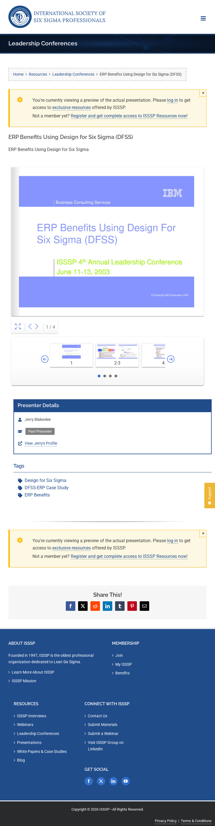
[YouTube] (125, 781)
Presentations (29, 742)
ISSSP (104, 809)
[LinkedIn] (113, 781)
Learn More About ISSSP (33, 672)
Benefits (122, 673)
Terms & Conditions (196, 821)
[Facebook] (89, 781)
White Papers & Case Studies (42, 751)
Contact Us (97, 716)
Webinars (25, 724)
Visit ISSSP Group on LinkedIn (106, 745)
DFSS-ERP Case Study (47, 487)
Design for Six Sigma (45, 480)
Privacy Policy (166, 821)
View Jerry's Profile (41, 443)
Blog (21, 760)
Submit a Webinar (103, 733)
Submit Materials (102, 724)
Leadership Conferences (38, 733)
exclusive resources (71, 107)
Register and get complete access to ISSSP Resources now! (129, 116)
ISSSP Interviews (31, 716)
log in (172, 100)
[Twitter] (101, 781)
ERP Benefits (37, 495)
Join (119, 655)
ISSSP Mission (24, 681)
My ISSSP (123, 664)
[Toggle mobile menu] (204, 18)
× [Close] (203, 92)
